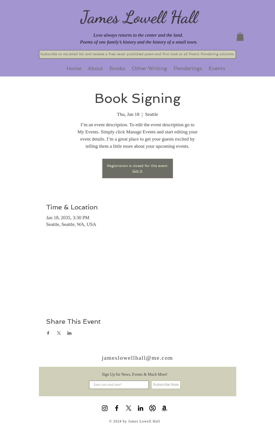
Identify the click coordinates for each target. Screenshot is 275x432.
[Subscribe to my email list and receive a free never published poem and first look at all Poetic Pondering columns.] (137, 54)
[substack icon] (152, 408)
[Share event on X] (59, 333)
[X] (128, 408)
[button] (240, 36)
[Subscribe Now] (166, 385)
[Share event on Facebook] (48, 333)
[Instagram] (105, 408)
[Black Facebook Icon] (116, 408)
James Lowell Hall (139, 16)
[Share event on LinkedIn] (69, 333)
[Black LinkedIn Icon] (140, 408)
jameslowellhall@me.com (137, 358)
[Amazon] (164, 408)
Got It (137, 171)
